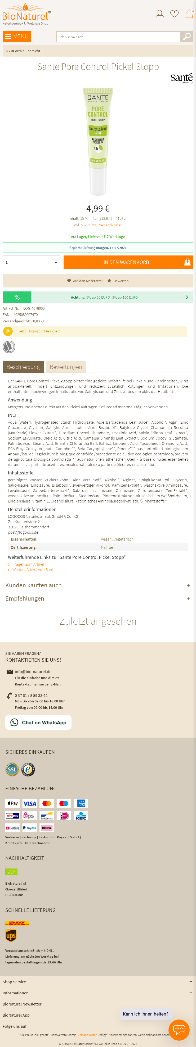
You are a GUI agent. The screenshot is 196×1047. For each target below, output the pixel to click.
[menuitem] (160, 14)
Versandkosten (87, 1035)
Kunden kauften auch (33, 585)
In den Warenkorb (147, 262)
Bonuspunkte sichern (44, 331)
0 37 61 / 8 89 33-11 (27, 695)
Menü (17, 36)
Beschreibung (23, 367)
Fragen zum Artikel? (27, 564)
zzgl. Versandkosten (107, 224)
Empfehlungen (24, 598)
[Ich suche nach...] (124, 36)
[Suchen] (186, 36)
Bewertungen (66, 367)
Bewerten (118, 280)
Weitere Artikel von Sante (32, 569)
